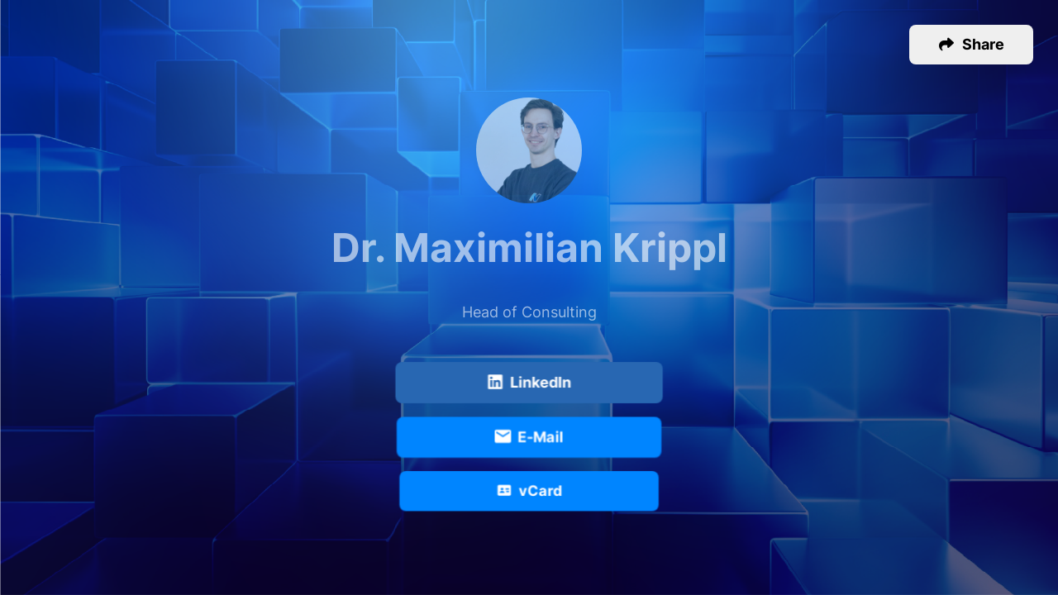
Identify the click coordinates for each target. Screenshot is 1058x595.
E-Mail (528, 437)
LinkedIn (529, 383)
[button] (971, 44)
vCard (529, 492)
